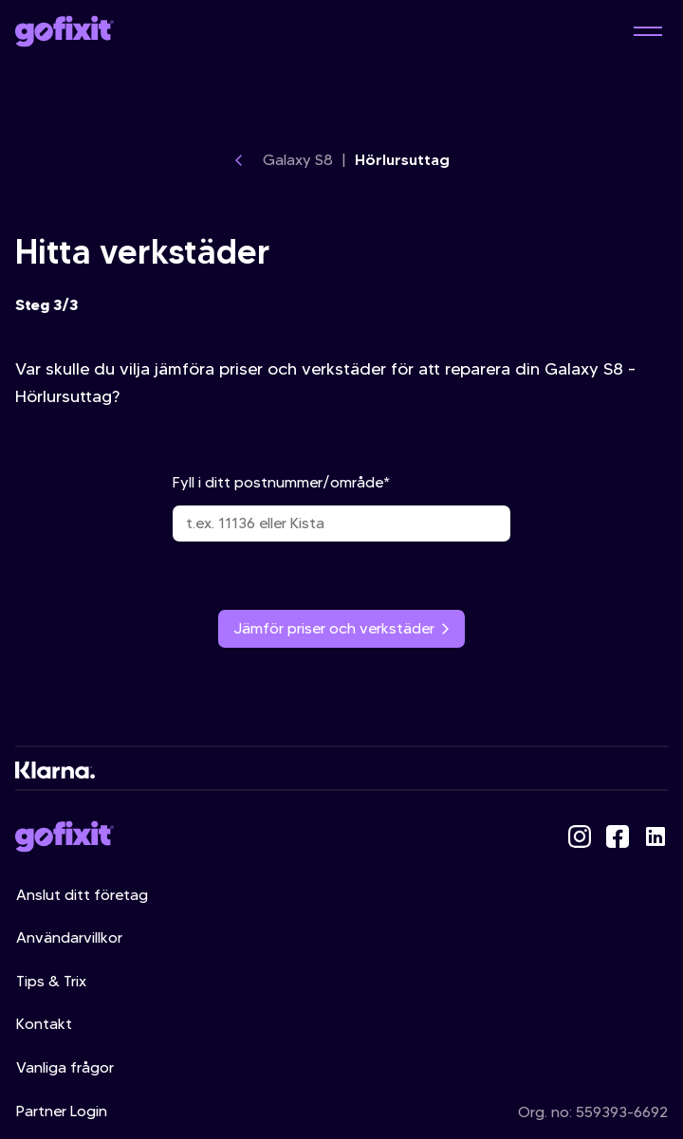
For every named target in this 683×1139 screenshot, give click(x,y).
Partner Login (61, 1111)
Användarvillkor (69, 937)
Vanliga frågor (65, 1067)
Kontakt (44, 1024)
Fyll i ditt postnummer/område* (341, 507)
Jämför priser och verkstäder (341, 628)
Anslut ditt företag (82, 895)
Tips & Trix (51, 981)
